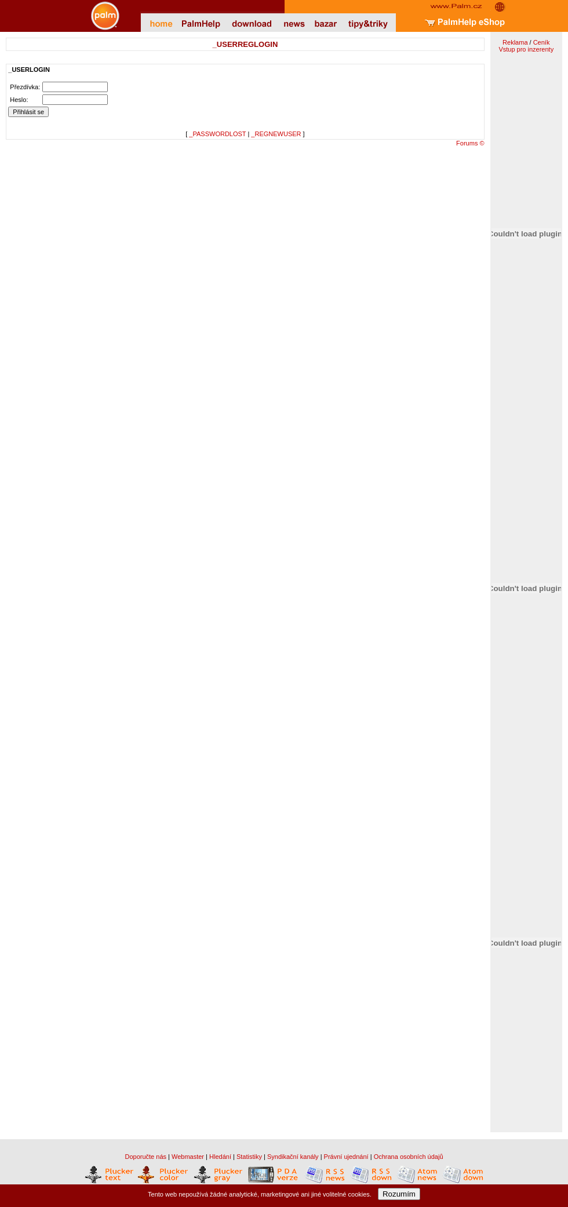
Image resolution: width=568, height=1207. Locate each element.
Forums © (470, 143)
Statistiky (249, 1156)
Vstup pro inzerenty (526, 49)
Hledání (220, 1156)
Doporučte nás (145, 1156)
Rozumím (399, 1194)
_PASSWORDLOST (217, 133)
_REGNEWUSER (276, 133)
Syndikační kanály (293, 1156)
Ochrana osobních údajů (408, 1156)
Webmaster (188, 1156)
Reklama (515, 42)
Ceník (541, 42)
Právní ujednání (346, 1156)
